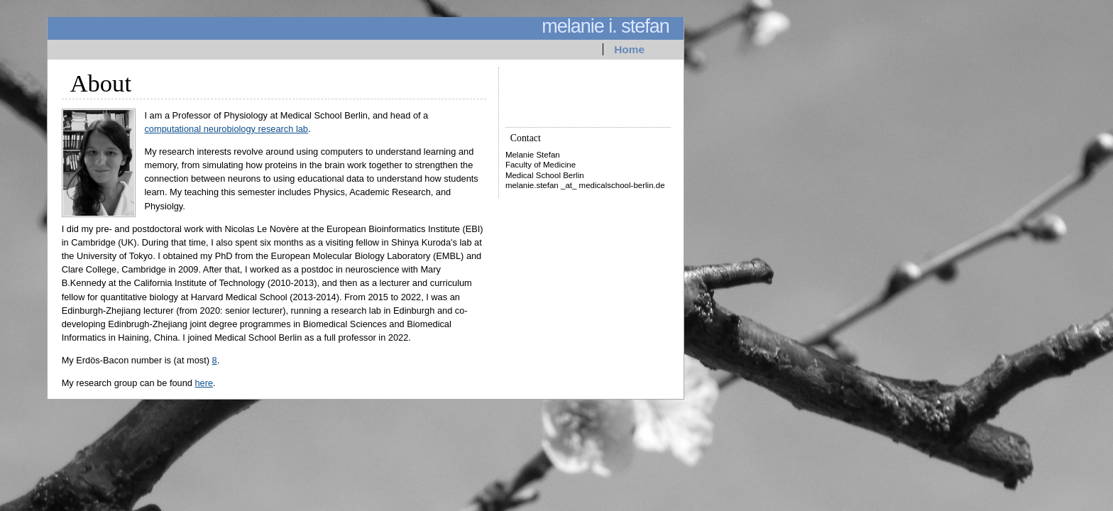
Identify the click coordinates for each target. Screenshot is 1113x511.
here (203, 383)
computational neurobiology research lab (226, 128)
